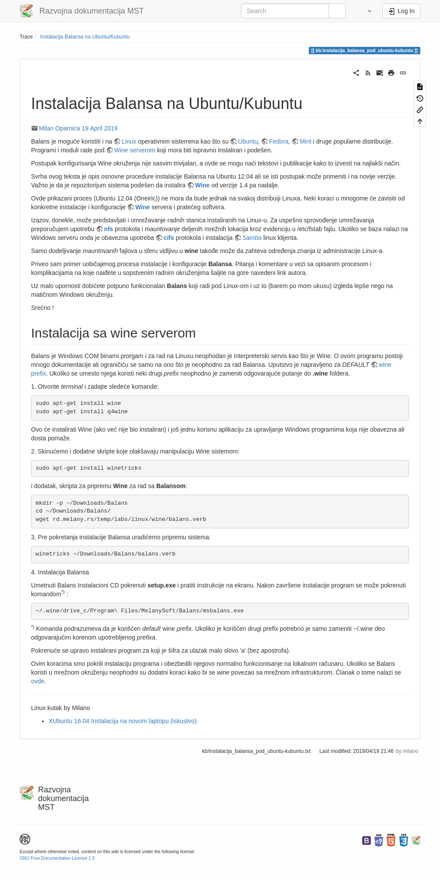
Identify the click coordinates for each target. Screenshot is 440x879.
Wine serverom (134, 150)
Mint (305, 141)
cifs (169, 237)
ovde (37, 681)
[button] (365, 11)
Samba (252, 237)
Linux (129, 141)
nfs (108, 228)
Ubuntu (248, 141)
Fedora (278, 141)
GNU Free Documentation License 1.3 (57, 858)
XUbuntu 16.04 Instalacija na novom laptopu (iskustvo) (123, 720)
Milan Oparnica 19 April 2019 (78, 128)
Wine (203, 185)
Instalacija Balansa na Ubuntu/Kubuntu (85, 37)
